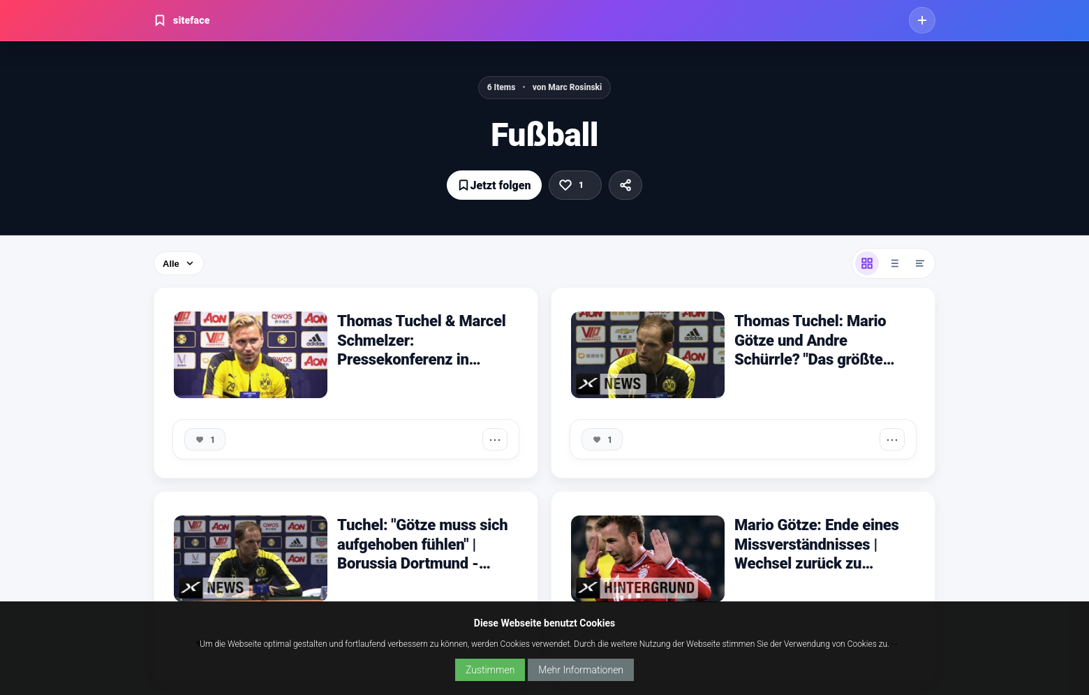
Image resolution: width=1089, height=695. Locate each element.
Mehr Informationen (580, 669)
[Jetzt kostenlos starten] (922, 20)
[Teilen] (625, 185)
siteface (182, 20)
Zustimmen (490, 669)
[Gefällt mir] (575, 185)
